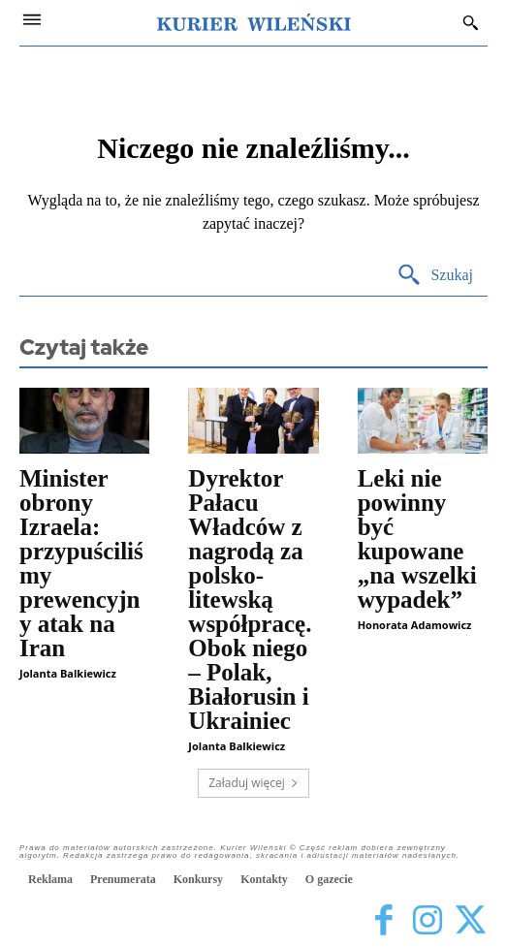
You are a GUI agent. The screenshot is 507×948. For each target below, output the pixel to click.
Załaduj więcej (253, 782)
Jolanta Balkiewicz (67, 673)
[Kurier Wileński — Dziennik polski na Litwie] (254, 22)
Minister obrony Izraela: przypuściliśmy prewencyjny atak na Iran (81, 563)
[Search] (435, 276)
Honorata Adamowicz (415, 624)
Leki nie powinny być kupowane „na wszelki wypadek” (417, 539)
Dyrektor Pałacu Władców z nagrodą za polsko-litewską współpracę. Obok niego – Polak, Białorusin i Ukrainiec (249, 599)
